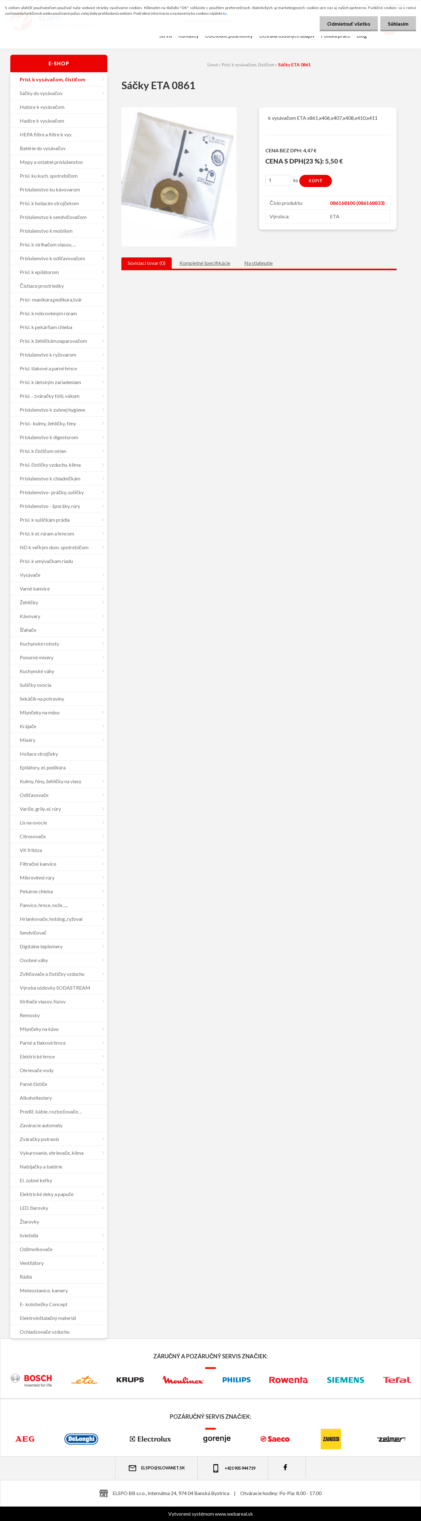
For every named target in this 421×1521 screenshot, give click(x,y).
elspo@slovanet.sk (156, 1468)
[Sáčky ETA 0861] (178, 110)
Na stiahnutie (258, 263)
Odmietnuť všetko (347, 24)
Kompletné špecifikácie (205, 263)
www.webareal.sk (234, 1514)
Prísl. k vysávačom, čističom (247, 64)
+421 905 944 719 (233, 1468)
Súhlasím (398, 24)
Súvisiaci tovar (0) (146, 263)
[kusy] (277, 180)
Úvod (212, 64)
